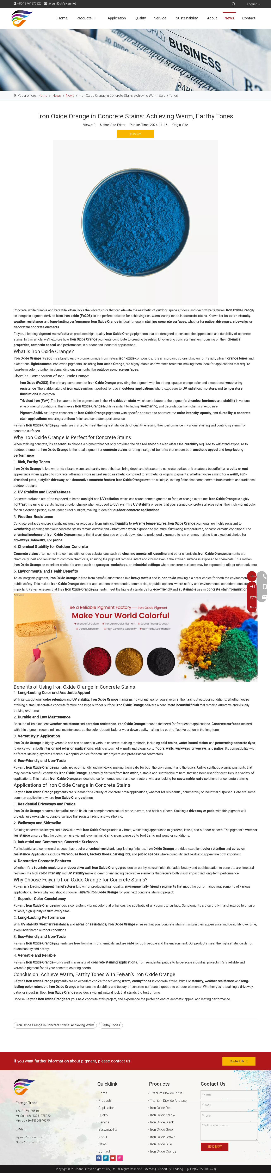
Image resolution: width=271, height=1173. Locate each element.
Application (106, 1108)
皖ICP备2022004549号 (201, 1169)
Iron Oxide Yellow (162, 1115)
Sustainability (107, 1129)
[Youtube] (113, 1158)
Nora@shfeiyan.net (28, 1142)
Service (103, 1122)
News (102, 1144)
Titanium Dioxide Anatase (168, 1101)
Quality (103, 1115)
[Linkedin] (106, 1158)
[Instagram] (120, 1158)
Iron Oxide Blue (161, 1144)
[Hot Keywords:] (233, 4)
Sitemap (149, 1169)
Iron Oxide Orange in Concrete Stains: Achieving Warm (55, 1025)
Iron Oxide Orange (163, 1151)
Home (102, 1093)
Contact (104, 1151)
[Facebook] (98, 1158)
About (102, 1137)
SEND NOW (214, 1146)
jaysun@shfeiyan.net (62, 3)
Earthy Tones (110, 1025)
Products (105, 1101)
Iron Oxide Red (161, 1108)
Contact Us (239, 1061)
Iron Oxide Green (162, 1129)
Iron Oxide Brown (162, 1137)
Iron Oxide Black (162, 1122)
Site (185, 125)
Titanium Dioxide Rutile (166, 1093)
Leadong (177, 1169)
